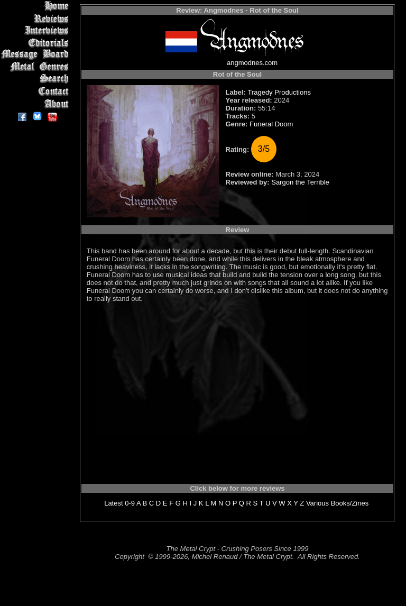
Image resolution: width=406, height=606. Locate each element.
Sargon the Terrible (300, 182)
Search (36, 79)
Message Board (36, 55)
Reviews (36, 18)
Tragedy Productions (278, 92)
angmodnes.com (252, 63)
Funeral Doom (271, 124)
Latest (113, 503)
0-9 (130, 503)
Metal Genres (36, 67)
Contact (36, 91)
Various (317, 503)
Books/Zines (350, 503)
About (36, 103)
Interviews (36, 30)
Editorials (36, 42)
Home (36, 6)
